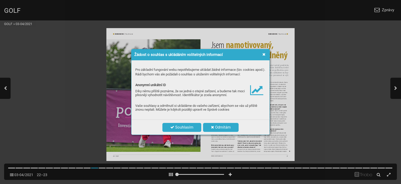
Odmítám (221, 127)
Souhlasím (181, 127)
